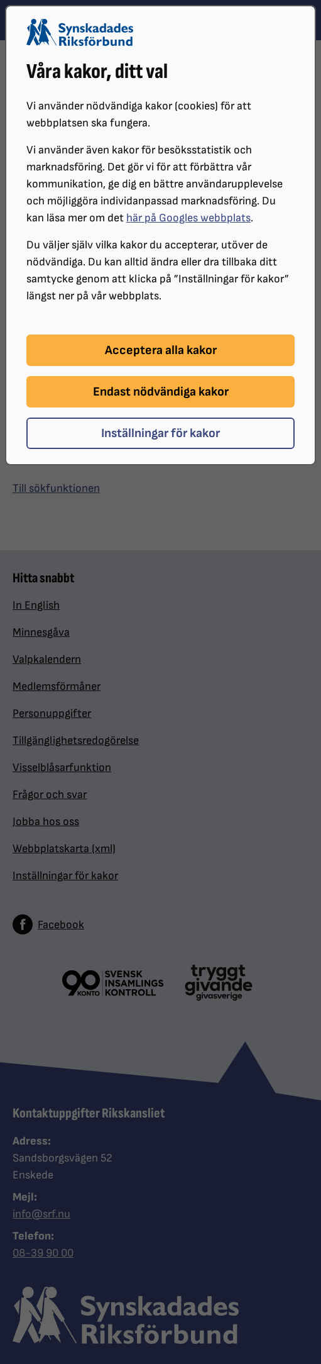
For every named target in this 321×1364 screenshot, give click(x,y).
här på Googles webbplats (188, 218)
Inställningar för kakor (160, 433)
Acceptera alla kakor (161, 350)
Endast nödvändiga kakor (161, 391)
